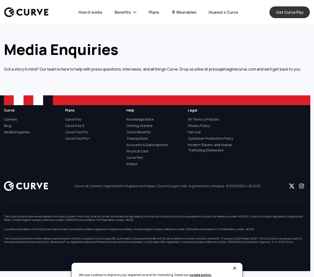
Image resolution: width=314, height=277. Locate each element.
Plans (69, 110)
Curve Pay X (75, 125)
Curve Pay (73, 119)
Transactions (137, 138)
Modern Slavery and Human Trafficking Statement (210, 147)
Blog (7, 125)
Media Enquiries (17, 132)
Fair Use (194, 132)
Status (131, 164)
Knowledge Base (140, 119)
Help (130, 110)
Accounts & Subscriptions (147, 144)
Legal (192, 110)
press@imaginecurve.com (232, 69)
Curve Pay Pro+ (77, 138)
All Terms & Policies (203, 119)
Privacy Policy (199, 125)
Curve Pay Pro (76, 132)
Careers (10, 119)
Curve (9, 110)
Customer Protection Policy (210, 138)
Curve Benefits (138, 132)
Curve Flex (134, 157)
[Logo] (26, 12)
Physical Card (137, 151)
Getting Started (139, 125)
